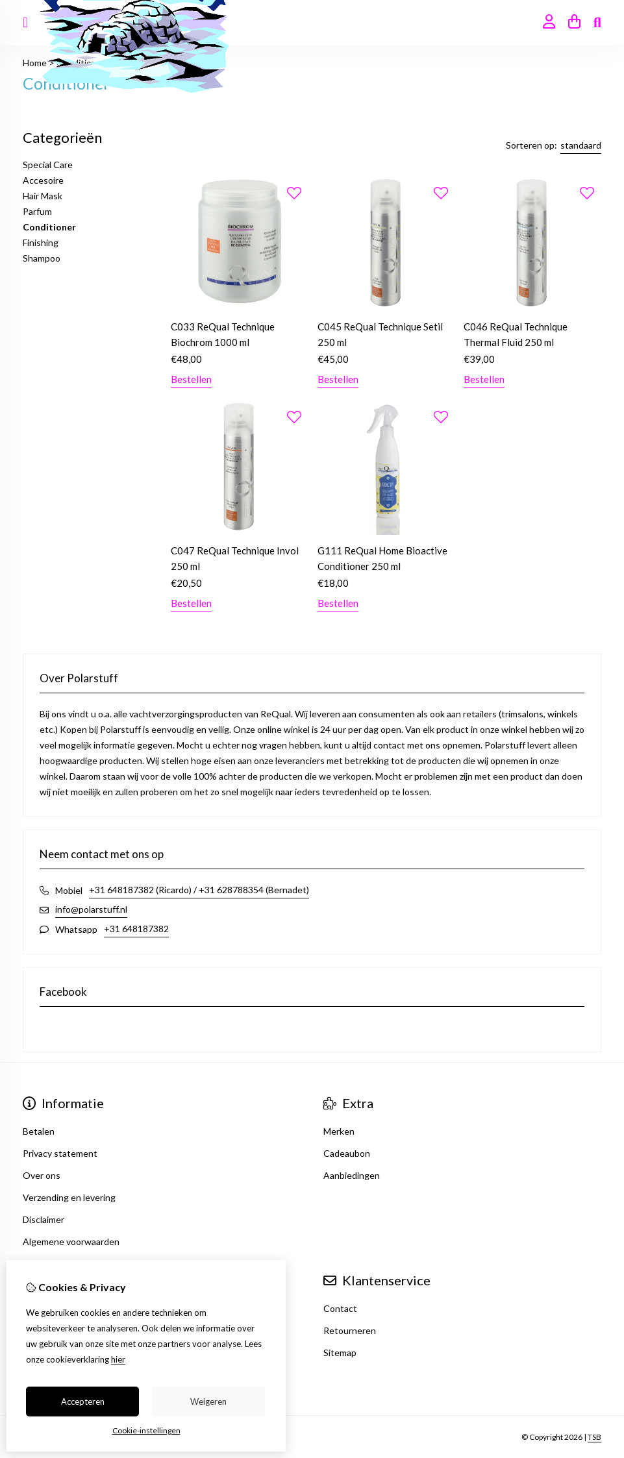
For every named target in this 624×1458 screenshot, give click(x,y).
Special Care (48, 164)
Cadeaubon (346, 1153)
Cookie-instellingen (146, 1430)
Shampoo (41, 258)
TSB (594, 1437)
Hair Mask (42, 195)
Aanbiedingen (351, 1175)
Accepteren (83, 1401)
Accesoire (43, 180)
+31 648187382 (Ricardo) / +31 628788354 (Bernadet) (199, 889)
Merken (339, 1131)
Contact (340, 1308)
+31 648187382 (136, 928)
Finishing (40, 242)
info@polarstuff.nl (91, 909)
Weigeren (208, 1401)
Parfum (37, 211)
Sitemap (339, 1352)
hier (118, 1359)
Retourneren (349, 1330)
